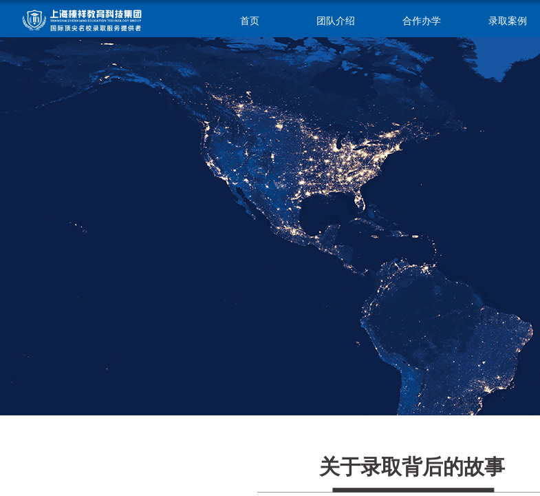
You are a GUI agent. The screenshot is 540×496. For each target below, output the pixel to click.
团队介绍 (335, 20)
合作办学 (421, 20)
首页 (249, 20)
